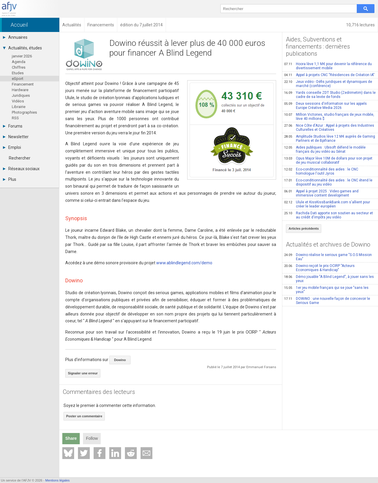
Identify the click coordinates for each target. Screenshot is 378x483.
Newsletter (16, 136)
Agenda (18, 61)
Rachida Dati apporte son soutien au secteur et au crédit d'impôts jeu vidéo (328, 215)
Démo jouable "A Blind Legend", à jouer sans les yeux (329, 279)
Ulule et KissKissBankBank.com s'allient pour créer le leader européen (327, 204)
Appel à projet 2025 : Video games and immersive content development (321, 193)
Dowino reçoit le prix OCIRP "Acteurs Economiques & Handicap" (319, 268)
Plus (9, 179)
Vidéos (18, 101)
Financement (23, 84)
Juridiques (21, 95)
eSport (17, 78)
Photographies (24, 112)
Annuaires (15, 37)
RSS (15, 118)
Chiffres (18, 67)
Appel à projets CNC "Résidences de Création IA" (329, 75)
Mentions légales (57, 480)
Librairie (18, 106)
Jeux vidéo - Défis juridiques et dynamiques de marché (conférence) (328, 84)
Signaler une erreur (83, 373)
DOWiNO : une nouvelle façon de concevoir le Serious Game (327, 301)
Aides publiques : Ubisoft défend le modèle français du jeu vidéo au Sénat (325, 149)
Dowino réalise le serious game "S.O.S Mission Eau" (328, 257)
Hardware (20, 90)
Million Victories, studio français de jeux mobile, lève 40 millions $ (329, 116)
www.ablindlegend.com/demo (184, 262)
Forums (12, 126)
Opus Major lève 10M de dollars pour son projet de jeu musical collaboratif (328, 160)
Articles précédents (304, 228)
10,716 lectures (360, 24)
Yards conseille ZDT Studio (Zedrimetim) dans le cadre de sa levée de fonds (330, 95)
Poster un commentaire (84, 416)
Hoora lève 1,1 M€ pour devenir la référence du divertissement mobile (328, 66)
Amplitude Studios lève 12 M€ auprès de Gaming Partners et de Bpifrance (329, 138)
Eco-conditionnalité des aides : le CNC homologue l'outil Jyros (321, 171)
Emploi (12, 147)
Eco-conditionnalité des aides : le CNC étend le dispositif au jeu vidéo (328, 182)
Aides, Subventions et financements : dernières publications (318, 46)
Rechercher (19, 158)
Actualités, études (22, 48)
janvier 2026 (22, 56)
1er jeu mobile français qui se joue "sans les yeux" (326, 290)
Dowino (120, 360)
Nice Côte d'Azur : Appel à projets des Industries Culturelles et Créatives (329, 127)
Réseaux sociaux (21, 168)
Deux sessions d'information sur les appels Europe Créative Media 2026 (325, 106)
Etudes (18, 73)
